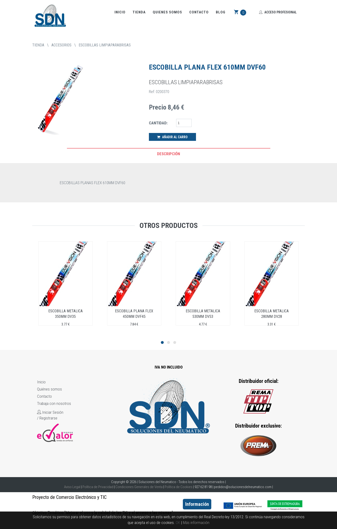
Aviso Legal (72, 487)
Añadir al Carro (172, 137)
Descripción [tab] (168, 153)
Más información (196, 522)
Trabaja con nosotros (54, 403)
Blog (220, 12)
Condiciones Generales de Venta (139, 487)
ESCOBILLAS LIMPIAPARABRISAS (105, 45)
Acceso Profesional (278, 12)
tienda (38, 45)
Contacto (199, 12)
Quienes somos (167, 12)
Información (197, 504)
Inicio (119, 12)
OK (178, 522)
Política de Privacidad (97, 487)
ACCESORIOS (61, 45)
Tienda (139, 12)
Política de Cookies (178, 487)
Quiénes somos (49, 389)
